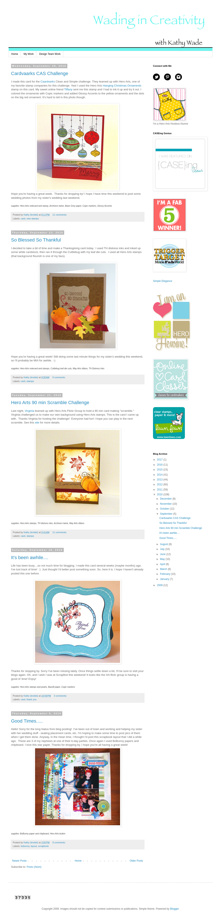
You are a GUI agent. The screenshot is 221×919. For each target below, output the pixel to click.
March (164, 569)
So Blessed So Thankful (36, 240)
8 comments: (59, 842)
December (166, 498)
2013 (160, 479)
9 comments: (59, 377)
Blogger (174, 908)
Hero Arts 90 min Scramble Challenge (50, 402)
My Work (29, 54)
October (165, 508)
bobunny (25, 846)
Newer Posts (19, 860)
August (164, 544)
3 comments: (61, 696)
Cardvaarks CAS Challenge (39, 73)
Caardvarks (48, 81)
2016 (160, 464)
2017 (160, 459)
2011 (160, 489)
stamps (30, 381)
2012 (160, 484)
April (163, 564)
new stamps (33, 218)
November (166, 503)
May (163, 559)
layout (34, 846)
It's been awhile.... (29, 557)
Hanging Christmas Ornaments (122, 85)
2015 (160, 469)
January (165, 579)
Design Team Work (50, 54)
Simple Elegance (162, 281)
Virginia (29, 410)
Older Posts (136, 860)
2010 (160, 494)
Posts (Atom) (34, 866)
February (165, 573)
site (37, 422)
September (166, 513)
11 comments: (60, 214)
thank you (32, 699)
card (23, 218)
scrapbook (43, 846)
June (163, 554)
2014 (160, 474)
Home (14, 54)
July (162, 549)
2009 (160, 585)
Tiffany (68, 89)
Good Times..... (27, 721)
